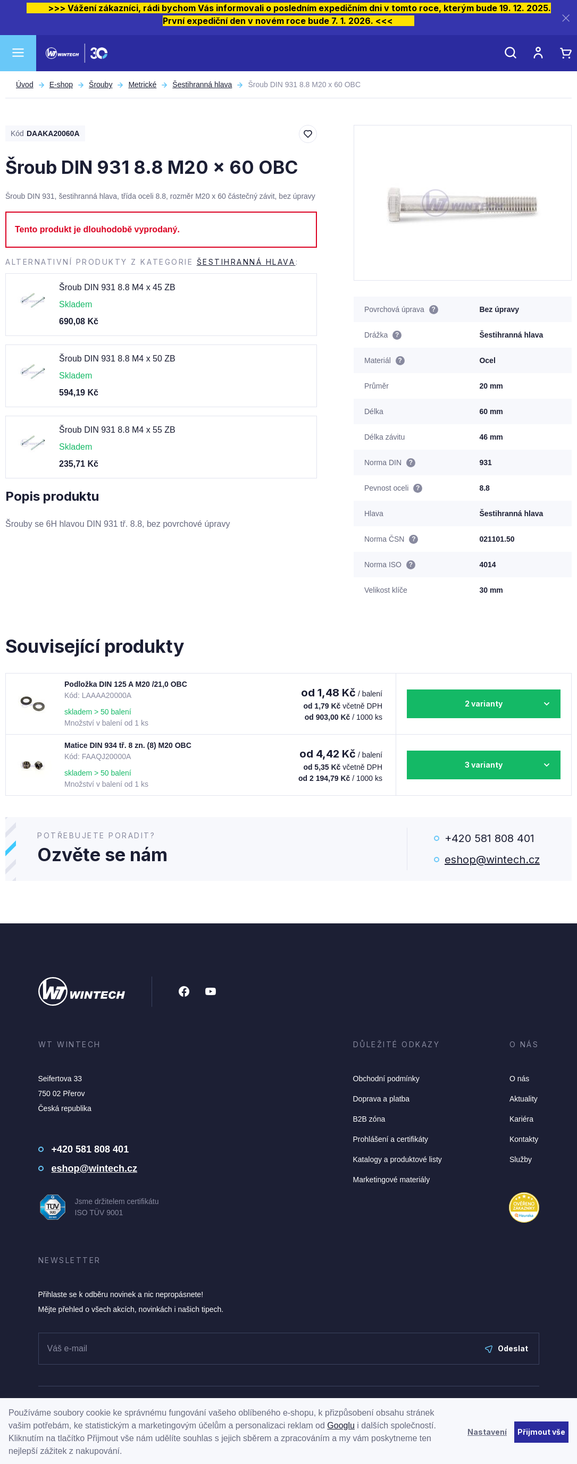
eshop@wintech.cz (492, 859)
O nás (519, 1078)
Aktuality (523, 1099)
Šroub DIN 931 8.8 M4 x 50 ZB (117, 358)
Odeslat (506, 1348)
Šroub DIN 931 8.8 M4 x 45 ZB (117, 287)
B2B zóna (369, 1119)
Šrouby (100, 84)
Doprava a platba (381, 1099)
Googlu (341, 1425)
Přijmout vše (541, 1431)
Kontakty (523, 1139)
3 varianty (484, 764)
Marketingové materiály (391, 1179)
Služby (520, 1159)
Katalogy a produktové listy (397, 1159)
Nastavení (487, 1431)
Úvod (25, 84)
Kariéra (521, 1119)
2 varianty (484, 703)
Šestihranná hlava (202, 84)
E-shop (61, 84)
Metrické (142, 84)
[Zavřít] (565, 18)
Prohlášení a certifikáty (391, 1139)
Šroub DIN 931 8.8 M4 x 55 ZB (117, 429)
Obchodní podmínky (386, 1078)
